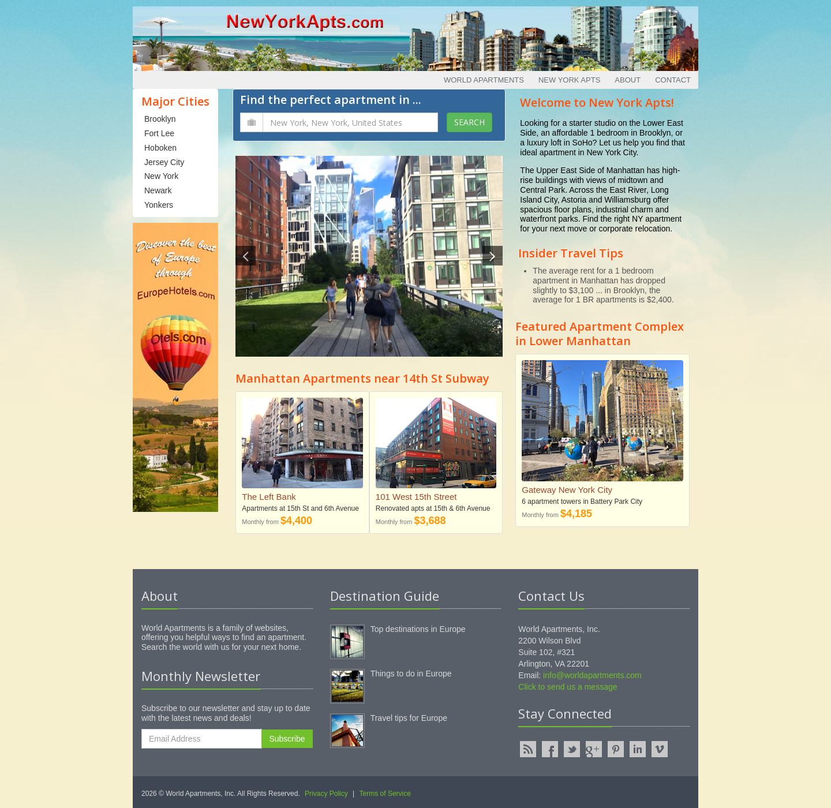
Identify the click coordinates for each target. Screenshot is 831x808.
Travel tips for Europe (408, 718)
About (628, 80)
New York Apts (569, 80)
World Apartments (484, 80)
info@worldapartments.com (592, 675)
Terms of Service (385, 794)
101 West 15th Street (416, 497)
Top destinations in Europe (418, 629)
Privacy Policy (326, 794)
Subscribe (287, 738)
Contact (673, 80)
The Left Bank (268, 497)
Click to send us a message (567, 686)
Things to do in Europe (411, 673)
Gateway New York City (567, 490)
